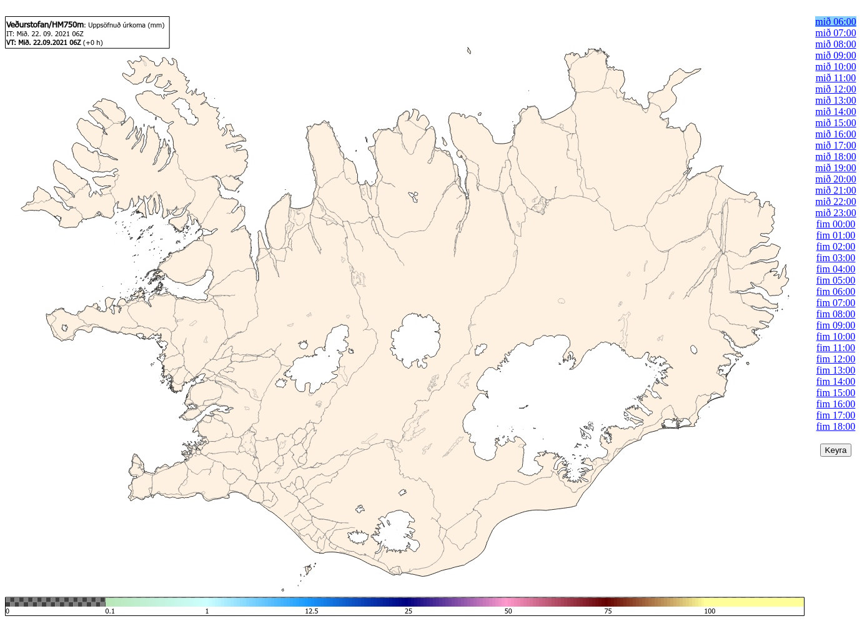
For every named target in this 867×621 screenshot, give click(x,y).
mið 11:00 (836, 77)
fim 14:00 (836, 381)
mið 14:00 (835, 111)
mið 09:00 (835, 55)
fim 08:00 (836, 314)
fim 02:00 (836, 246)
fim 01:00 (836, 235)
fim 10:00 (836, 336)
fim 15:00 (836, 392)
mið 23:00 (835, 212)
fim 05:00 (836, 280)
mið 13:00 (835, 100)
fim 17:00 (836, 415)
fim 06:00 (836, 291)
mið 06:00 (835, 21)
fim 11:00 (835, 347)
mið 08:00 (835, 44)
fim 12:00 (836, 359)
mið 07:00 (835, 32)
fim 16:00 (836, 404)
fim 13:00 (836, 370)
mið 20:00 (835, 179)
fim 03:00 (836, 257)
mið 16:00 (835, 134)
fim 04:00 (836, 269)
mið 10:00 (835, 66)
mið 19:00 (835, 167)
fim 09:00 (836, 325)
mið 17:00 (835, 145)
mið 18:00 (835, 156)
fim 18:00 (836, 426)
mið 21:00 (835, 190)
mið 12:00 (835, 89)
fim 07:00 (836, 302)
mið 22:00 (835, 201)
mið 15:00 (835, 122)
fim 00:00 (836, 224)
